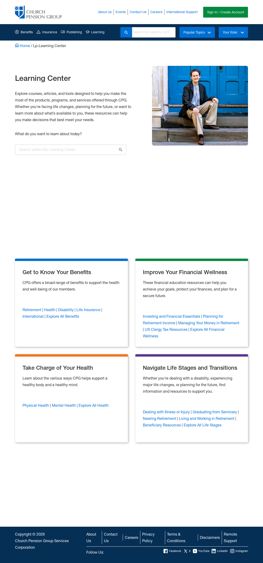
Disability (66, 309)
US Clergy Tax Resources (166, 329)
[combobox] (153, 32)
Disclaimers (210, 537)
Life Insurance (88, 309)
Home (22, 45)
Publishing (71, 32)
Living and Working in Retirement (207, 418)
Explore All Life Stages (202, 425)
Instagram (239, 551)
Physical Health (36, 405)
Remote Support (230, 537)
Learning (95, 32)
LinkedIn (220, 551)
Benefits (24, 32)
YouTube (201, 551)
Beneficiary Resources (162, 425)
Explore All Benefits (62, 316)
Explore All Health (94, 405)
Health (50, 309)
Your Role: (233, 32)
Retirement (32, 309)
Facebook (172, 551)
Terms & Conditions (176, 537)
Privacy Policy (148, 537)
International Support (182, 12)
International (34, 316)
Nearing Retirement (160, 418)
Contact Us (138, 12)
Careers (156, 12)
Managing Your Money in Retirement (208, 323)
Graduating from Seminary (215, 412)
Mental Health (64, 405)
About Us (105, 12)
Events (121, 12)
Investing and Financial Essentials (172, 316)
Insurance (47, 32)
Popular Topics (197, 32)
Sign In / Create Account (225, 12)
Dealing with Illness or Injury (167, 412)
